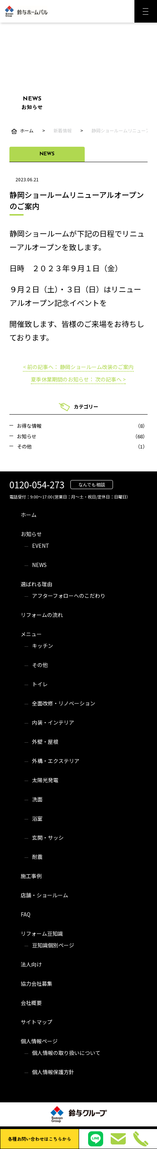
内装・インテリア (53, 722)
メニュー (31, 634)
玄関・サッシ (48, 837)
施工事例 (31, 876)
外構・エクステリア (55, 760)
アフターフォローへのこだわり (68, 595)
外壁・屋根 (45, 741)
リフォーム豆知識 (42, 933)
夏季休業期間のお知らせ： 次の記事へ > (78, 379)
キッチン (42, 645)
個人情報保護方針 (53, 1072)
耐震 (37, 856)
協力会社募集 (36, 983)
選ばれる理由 (36, 584)
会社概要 (31, 1002)
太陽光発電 (45, 780)
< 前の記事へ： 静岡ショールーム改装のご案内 (78, 367)
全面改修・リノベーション (63, 703)
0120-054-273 (36, 484)
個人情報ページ (39, 1041)
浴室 (37, 818)
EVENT (40, 545)
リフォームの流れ (42, 615)
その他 (40, 665)
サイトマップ (36, 1022)
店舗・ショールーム (44, 895)
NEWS (39, 564)
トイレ (40, 684)
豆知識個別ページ (53, 945)
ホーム (29, 514)
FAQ (25, 914)
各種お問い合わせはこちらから (39, 1138)
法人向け (31, 964)
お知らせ (31, 534)
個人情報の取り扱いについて (66, 1052)
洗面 (37, 799)
